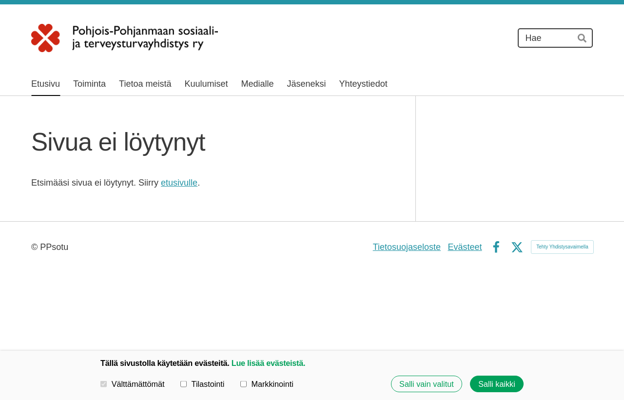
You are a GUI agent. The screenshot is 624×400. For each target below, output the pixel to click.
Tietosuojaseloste (407, 247)
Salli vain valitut (426, 384)
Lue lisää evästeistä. (268, 363)
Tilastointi (202, 384)
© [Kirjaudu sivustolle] (35, 247)
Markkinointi (266, 384)
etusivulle (179, 183)
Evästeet (465, 247)
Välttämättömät (132, 384)
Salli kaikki (496, 384)
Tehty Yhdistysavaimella (562, 246)
